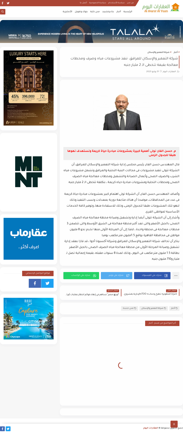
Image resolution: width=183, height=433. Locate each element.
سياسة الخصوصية (97, 3)
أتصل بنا (83, 3)
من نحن (130, 3)
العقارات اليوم (150, 428)
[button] (152, 275)
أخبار (119, 12)
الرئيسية (128, 12)
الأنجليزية (67, 12)
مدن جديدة (129, 308)
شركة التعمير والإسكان (158, 52)
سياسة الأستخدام (116, 3)
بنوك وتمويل (81, 12)
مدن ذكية (95, 12)
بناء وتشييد (108, 12)
